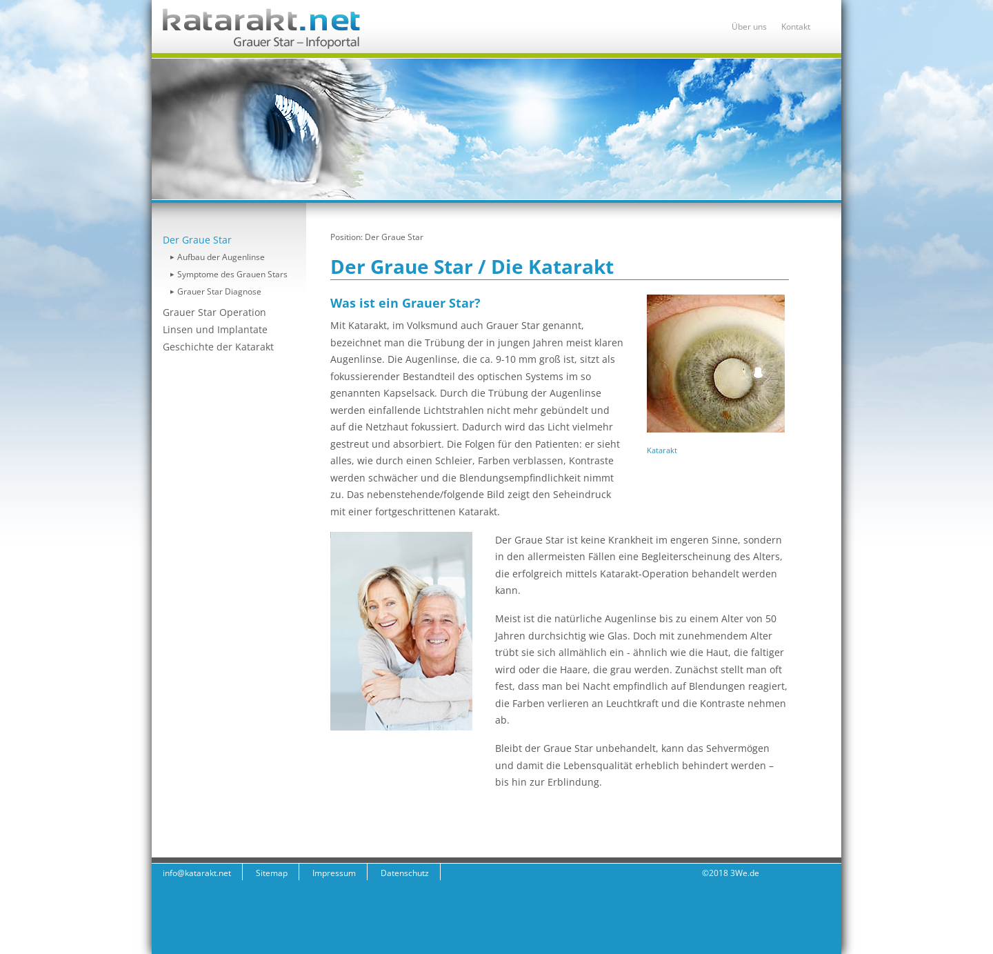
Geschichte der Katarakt (218, 346)
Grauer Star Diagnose (219, 291)
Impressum (334, 873)
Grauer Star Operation (214, 312)
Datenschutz (405, 873)
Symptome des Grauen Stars (232, 274)
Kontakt (795, 26)
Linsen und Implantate (215, 329)
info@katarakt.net (197, 873)
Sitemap (272, 873)
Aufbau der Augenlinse (221, 257)
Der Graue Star (197, 239)
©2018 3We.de (730, 873)
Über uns (749, 26)
